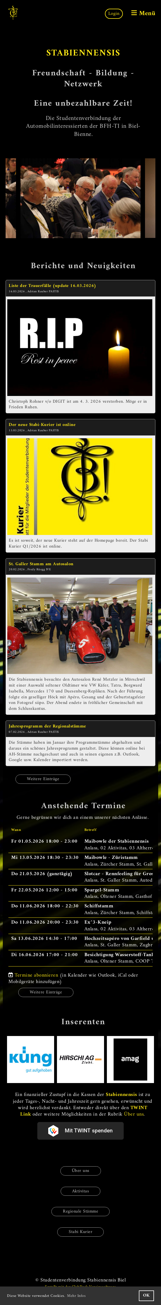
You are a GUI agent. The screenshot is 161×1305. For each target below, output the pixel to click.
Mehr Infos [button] (76, 1295)
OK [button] (146, 1295)
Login (114, 14)
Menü (143, 14)
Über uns (134, 1114)
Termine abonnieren (36, 975)
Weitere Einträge (43, 779)
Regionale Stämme (80, 1211)
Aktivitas (80, 1191)
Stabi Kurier (80, 1232)
